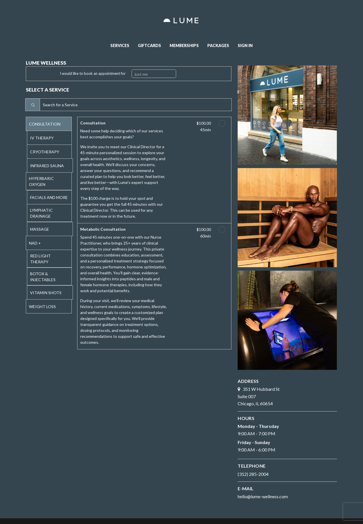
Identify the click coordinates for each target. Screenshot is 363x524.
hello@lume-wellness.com (263, 496)
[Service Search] (32, 104)
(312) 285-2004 (253, 474)
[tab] (49, 124)
